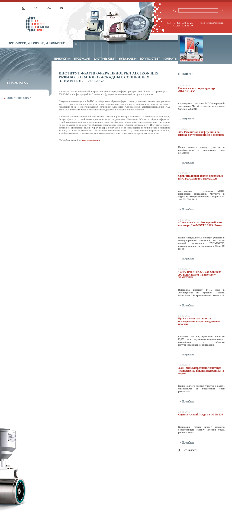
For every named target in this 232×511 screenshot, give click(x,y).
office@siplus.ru (214, 22)
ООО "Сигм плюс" (19, 98)
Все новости (190, 450)
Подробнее (188, 118)
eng (61, 7)
